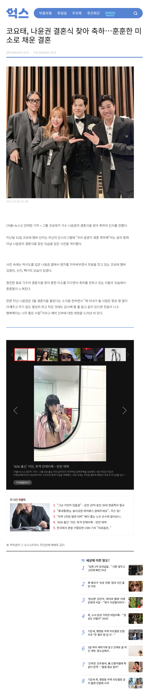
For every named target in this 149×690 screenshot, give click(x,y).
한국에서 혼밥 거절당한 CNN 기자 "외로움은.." (82, 528)
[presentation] (11, 354)
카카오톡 (132, 51)
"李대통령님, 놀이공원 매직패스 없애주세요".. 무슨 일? (86, 511)
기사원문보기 (22, 482)
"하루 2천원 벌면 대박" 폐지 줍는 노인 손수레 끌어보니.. (87, 516)
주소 (140, 51)
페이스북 (117, 51)
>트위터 (125, 51)
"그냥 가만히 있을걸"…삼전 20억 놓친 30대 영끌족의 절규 (88, 505)
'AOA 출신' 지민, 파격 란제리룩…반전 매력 (41, 466)
